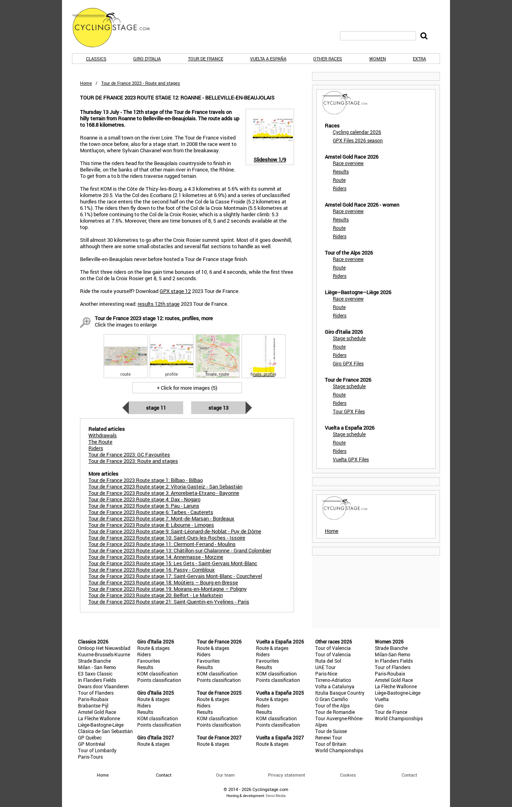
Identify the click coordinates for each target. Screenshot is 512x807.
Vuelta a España (268, 59)
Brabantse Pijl (93, 705)
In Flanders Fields (97, 680)
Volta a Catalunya (334, 686)
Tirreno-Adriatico (333, 680)
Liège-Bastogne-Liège (101, 724)
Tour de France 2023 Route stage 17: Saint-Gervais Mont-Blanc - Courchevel (175, 576)
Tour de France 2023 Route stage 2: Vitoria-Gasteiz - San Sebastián (165, 486)
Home (86, 83)
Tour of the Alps (332, 705)
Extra (419, 59)
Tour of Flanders (96, 692)
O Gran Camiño (331, 699)
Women (377, 59)
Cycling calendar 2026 (357, 132)
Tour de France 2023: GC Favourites (129, 454)
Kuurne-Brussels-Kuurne (104, 654)
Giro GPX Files (348, 363)
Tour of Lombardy (97, 750)
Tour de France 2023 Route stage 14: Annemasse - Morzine (155, 556)
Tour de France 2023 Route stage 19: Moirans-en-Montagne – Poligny (167, 588)
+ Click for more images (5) (187, 387)
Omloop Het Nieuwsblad (104, 648)
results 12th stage (159, 303)
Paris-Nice (326, 673)
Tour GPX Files (349, 411)
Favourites (148, 661)
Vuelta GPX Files (351, 459)
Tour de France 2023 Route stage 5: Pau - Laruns (143, 505)
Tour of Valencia (333, 648)
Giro (379, 705)
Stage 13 (218, 407)
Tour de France (205, 59)
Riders (339, 188)
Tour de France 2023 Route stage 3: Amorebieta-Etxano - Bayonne (163, 492)
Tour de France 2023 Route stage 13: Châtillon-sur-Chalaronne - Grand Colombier (179, 550)
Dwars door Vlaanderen (103, 686)
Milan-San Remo (392, 654)
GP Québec (90, 737)
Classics (96, 59)
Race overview (348, 163)
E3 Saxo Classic (95, 673)
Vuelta (382, 699)
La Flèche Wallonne (99, 718)
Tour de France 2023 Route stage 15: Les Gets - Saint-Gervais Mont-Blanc (172, 563)
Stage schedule (349, 338)
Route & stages (153, 648)
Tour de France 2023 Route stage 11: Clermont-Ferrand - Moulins (162, 544)
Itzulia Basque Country (339, 692)
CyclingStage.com (116, 27)
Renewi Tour (328, 737)
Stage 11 (156, 407)
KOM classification (157, 673)
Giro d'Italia (147, 59)
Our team (225, 775)
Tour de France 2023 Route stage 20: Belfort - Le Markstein (155, 595)
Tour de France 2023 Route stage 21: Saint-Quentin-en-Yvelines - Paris (168, 601)
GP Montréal (91, 744)
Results (341, 171)
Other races (327, 59)
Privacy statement (286, 775)
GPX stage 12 (175, 291)
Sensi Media (276, 795)
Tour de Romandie (335, 712)
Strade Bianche (94, 661)
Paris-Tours (90, 756)
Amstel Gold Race (97, 712)
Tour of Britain (330, 744)
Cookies (348, 775)
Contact (409, 775)
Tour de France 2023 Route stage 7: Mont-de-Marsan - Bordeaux (161, 518)
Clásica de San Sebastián (105, 731)
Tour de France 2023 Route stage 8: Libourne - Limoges (151, 524)
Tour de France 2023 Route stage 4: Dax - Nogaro (144, 499)
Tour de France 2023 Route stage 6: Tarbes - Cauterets (150, 512)
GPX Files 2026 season (358, 140)
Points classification (159, 680)
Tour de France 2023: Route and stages (133, 460)
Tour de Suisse (331, 731)
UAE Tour (325, 667)
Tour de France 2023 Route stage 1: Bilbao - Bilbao (145, 480)
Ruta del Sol (328, 661)
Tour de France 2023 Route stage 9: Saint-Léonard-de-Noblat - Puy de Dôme (174, 531)
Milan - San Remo (97, 667)
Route (339, 180)
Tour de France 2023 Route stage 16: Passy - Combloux (151, 569)
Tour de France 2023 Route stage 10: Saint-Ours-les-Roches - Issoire (166, 537)
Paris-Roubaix (93, 699)
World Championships (339, 750)
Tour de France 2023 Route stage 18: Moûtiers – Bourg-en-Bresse (163, 582)
